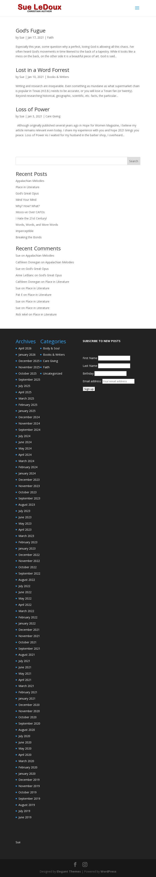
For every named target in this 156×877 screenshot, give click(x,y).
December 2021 (29, 630)
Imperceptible (25, 231)
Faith (50, 37)
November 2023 (29, 486)
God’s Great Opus (27, 193)
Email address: (92, 381)
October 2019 (27, 792)
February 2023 (27, 542)
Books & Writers (58, 77)
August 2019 (26, 805)
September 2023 (29, 498)
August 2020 (26, 730)
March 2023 (26, 536)
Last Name (90, 366)
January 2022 (27, 623)
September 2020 (29, 723)
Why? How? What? (28, 206)
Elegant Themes (69, 871)
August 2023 (26, 505)
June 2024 (24, 442)
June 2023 (24, 517)
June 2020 (24, 742)
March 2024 (26, 461)
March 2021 (26, 686)
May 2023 (24, 523)
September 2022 (29, 573)
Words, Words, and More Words (37, 225)
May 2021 (24, 673)
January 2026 (27, 354)
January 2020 (27, 773)
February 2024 (27, 467)
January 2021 (27, 698)
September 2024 (29, 430)
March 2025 (26, 398)
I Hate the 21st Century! (31, 218)
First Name (90, 358)
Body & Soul (51, 348)
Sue (22, 37)
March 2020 (26, 761)
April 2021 (24, 680)
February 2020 (27, 767)
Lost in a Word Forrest (42, 69)
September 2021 (29, 648)
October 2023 (27, 492)
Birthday (88, 373)
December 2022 (29, 555)
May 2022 (24, 598)
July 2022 (24, 586)
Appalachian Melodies (30, 181)
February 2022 (27, 617)
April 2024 (24, 455)
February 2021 (27, 692)
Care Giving (53, 116)
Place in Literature (27, 187)
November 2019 (29, 786)
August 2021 (26, 655)
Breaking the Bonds (29, 237)
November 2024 (29, 423)
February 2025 (27, 405)
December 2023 (29, 480)
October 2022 (27, 567)
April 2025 (24, 392)
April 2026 (24, 348)
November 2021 (29, 636)
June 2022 (24, 592)
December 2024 (29, 417)
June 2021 (24, 667)
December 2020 (29, 705)
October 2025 (27, 373)
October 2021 (27, 642)
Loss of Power (33, 109)
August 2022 (26, 580)
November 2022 (29, 561)
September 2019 (29, 798)
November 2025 (29, 367)
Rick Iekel (22, 314)
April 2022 (24, 605)
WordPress (108, 871)
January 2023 (27, 548)
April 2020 (24, 755)
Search (133, 161)
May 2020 (24, 748)
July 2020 (24, 736)
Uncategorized (52, 373)
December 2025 (29, 361)
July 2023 (24, 511)
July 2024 (24, 436)
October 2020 (27, 717)
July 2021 (24, 661)
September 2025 (29, 379)
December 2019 (29, 780)
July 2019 (24, 811)
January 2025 (27, 411)
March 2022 (26, 611)
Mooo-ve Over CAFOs (30, 212)
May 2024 (24, 448)
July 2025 (24, 386)
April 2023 (24, 529)
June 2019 (24, 817)
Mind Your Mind (26, 200)
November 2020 (29, 711)
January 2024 (27, 473)
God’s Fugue (31, 30)
